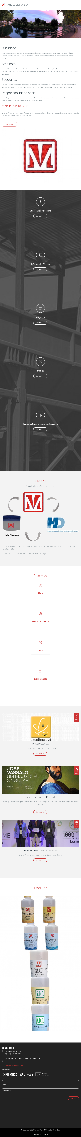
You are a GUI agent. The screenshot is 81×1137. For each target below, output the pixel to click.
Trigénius (45, 1135)
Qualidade (9, 48)
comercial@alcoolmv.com (14, 1066)
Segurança (9, 79)
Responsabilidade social (19, 93)
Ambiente (9, 64)
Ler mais (9, 124)
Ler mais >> (40, 216)
